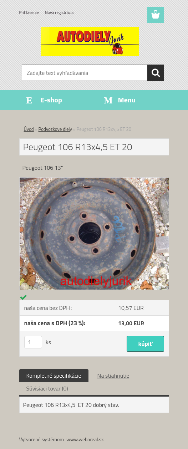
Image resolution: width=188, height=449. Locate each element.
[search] (155, 73)
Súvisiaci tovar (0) (47, 388)
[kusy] (33, 342)
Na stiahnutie (113, 375)
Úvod (29, 129)
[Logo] (90, 41)
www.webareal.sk (85, 439)
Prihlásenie (29, 12)
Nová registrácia (59, 12)
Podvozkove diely (55, 129)
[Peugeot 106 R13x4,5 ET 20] (94, 180)
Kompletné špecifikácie (53, 375)
